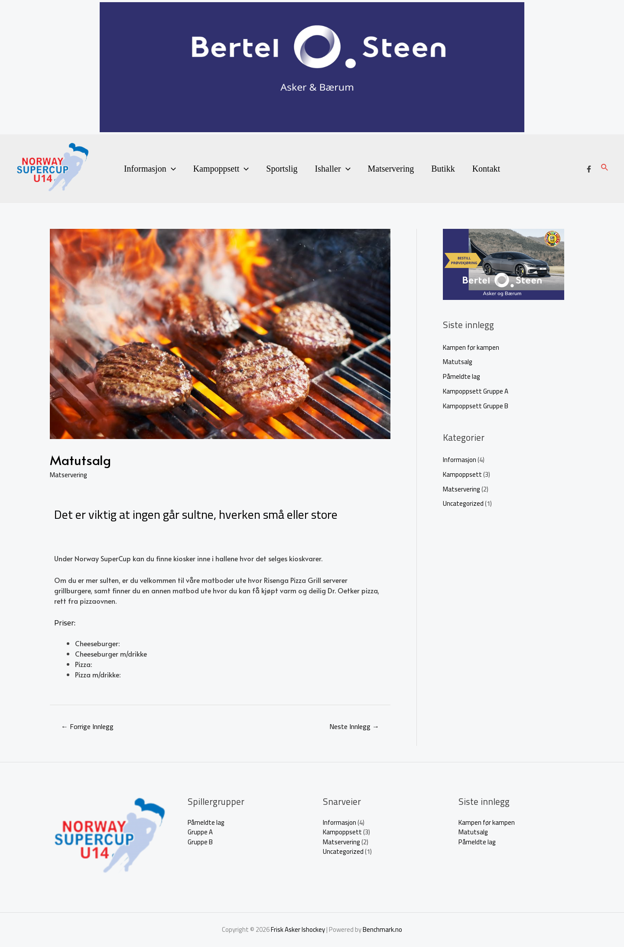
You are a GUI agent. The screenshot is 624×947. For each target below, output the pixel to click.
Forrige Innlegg (87, 726)
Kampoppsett (221, 169)
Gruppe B (200, 842)
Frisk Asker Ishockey (298, 929)
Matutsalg (457, 361)
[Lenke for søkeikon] (605, 168)
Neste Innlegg (354, 726)
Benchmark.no (382, 929)
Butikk (443, 168)
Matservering (391, 168)
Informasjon (150, 169)
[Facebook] (588, 169)
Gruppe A (200, 832)
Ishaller (333, 169)
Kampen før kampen (471, 347)
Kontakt (486, 168)
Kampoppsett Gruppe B (475, 406)
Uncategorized (463, 503)
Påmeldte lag (461, 376)
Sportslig (281, 168)
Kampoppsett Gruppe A (475, 391)
